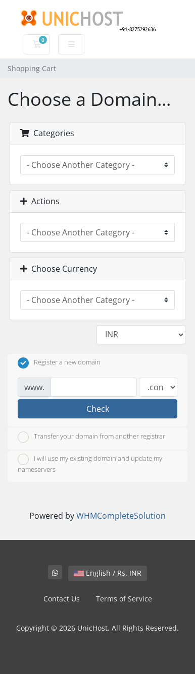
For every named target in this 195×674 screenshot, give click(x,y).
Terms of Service (124, 598)
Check (97, 408)
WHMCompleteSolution (121, 515)
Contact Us (61, 598)
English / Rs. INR (107, 573)
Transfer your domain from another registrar (91, 437)
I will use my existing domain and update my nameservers (90, 464)
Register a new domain (59, 363)
